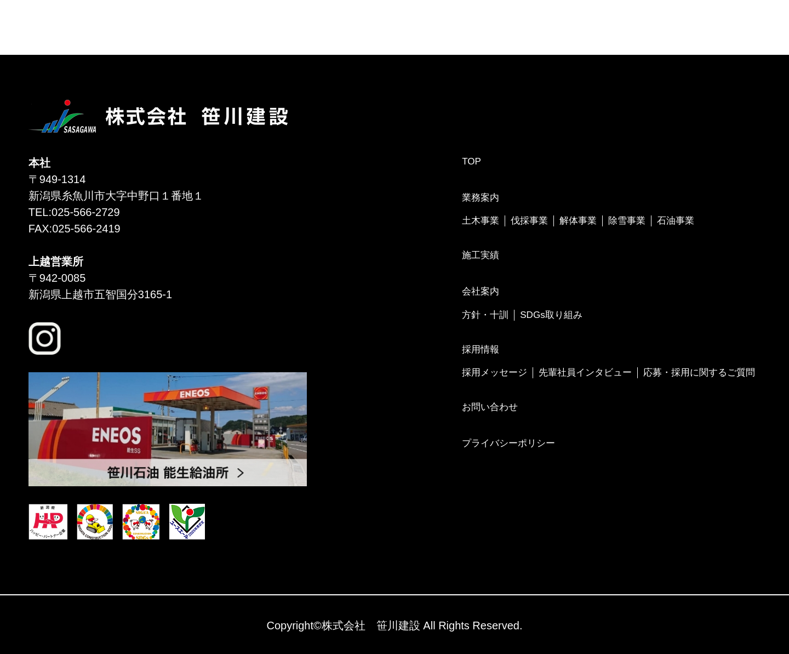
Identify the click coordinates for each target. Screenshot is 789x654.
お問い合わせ (490, 407)
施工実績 (480, 255)
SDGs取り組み (551, 315)
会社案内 (480, 291)
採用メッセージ (494, 372)
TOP (471, 161)
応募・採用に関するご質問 (699, 372)
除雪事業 (626, 220)
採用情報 (480, 349)
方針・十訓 (485, 315)
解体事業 (578, 220)
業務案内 (480, 197)
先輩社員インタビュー (585, 372)
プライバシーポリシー (508, 443)
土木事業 (480, 220)
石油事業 (675, 220)
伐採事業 (529, 220)
